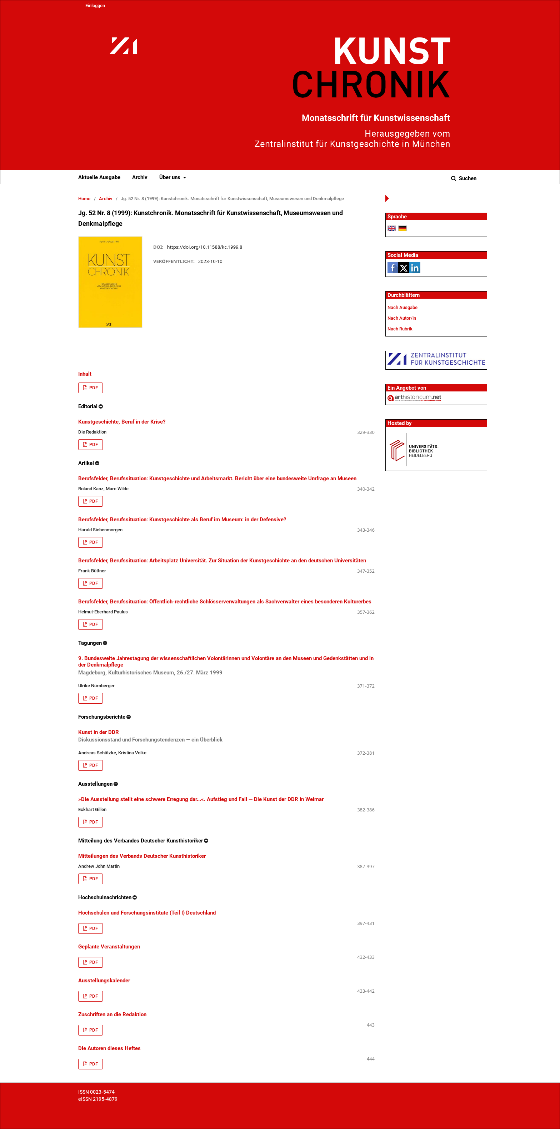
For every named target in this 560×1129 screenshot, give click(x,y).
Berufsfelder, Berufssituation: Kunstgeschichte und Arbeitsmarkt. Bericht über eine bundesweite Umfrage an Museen (217, 478)
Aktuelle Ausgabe (99, 177)
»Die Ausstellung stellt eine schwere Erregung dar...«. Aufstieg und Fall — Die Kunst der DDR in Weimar (201, 799)
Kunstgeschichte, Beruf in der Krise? (121, 422)
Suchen (467, 178)
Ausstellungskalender (104, 980)
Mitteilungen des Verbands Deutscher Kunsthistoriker (142, 856)
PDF (93, 387)
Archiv (140, 177)
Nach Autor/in (402, 318)
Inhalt (84, 374)
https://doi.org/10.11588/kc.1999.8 (204, 247)
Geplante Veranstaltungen (109, 946)
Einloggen (95, 5)
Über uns (170, 177)
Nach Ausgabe (403, 307)
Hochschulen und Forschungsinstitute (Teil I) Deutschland (147, 913)
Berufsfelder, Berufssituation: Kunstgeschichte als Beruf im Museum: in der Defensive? (182, 519)
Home (84, 198)
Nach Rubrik (400, 328)
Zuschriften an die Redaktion (112, 1014)
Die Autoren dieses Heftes (109, 1048)
